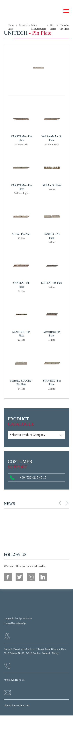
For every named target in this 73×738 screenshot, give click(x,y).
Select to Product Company (27, 435)
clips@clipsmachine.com (16, 705)
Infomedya (21, 623)
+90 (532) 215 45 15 (28, 478)
